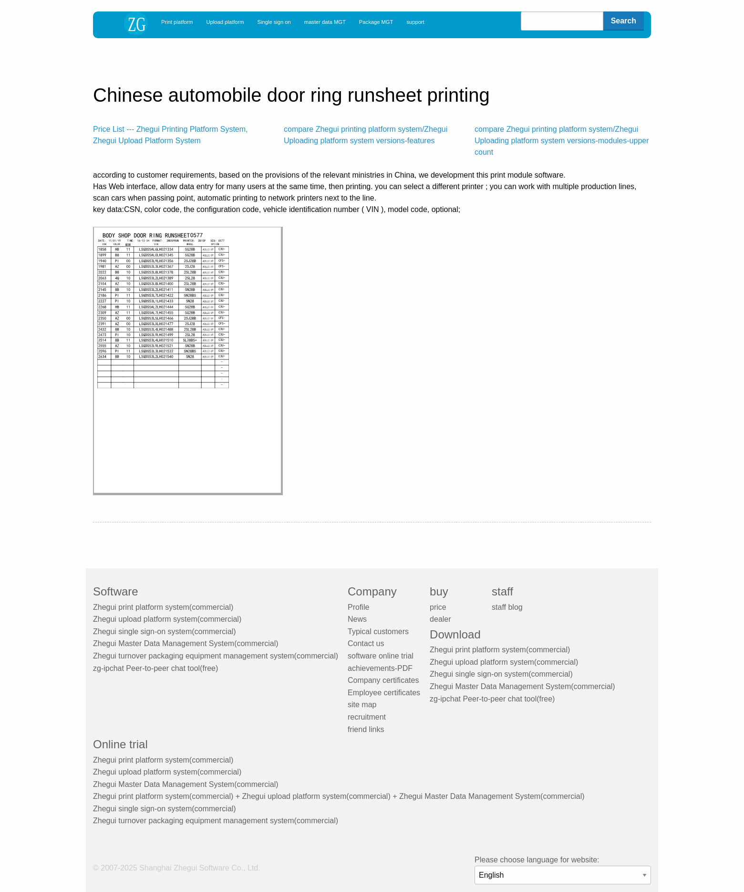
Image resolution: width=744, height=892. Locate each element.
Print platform (177, 22)
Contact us (366, 643)
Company (372, 591)
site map (362, 705)
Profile (358, 607)
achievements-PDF (380, 668)
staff (502, 591)
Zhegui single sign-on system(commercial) (164, 631)
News (357, 619)
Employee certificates (384, 693)
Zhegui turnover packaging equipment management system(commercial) (215, 656)
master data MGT (325, 22)
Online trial (120, 744)
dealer (440, 619)
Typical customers (378, 631)
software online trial (380, 656)
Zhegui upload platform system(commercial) (167, 619)
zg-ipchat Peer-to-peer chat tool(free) (155, 668)
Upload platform (225, 22)
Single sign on (274, 22)
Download (455, 634)
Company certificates (383, 680)
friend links (366, 729)
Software (115, 591)
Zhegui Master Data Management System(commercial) (186, 643)
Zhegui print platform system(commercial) (163, 607)
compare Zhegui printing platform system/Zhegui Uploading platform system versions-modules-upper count (562, 140)
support (415, 22)
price (438, 607)
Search (623, 21)
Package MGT (376, 22)
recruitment (367, 717)
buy (439, 591)
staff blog (507, 607)
